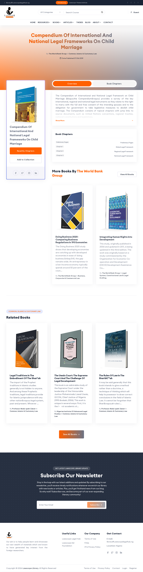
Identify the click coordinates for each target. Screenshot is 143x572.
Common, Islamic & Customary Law (83, 54)
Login (124, 568)
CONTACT (108, 22)
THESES (79, 22)
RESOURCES (44, 22)
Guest (134, 12)
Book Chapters (114, 83)
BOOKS (57, 22)
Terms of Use (90, 539)
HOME (32, 22)
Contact (116, 568)
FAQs (86, 543)
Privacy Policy (104, 568)
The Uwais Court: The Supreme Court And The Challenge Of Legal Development (71, 378)
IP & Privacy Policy (92, 547)
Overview (72, 83)
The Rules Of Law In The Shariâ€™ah (111, 377)
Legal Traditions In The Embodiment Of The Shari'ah (25, 377)
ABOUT (97, 22)
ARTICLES (68, 22)
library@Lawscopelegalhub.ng (16, 3)
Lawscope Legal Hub (71, 539)
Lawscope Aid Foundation (68, 544)
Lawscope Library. (31, 568)
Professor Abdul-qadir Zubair (24, 409)
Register (133, 568)
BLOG (87, 22)
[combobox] (51, 12)
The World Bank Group (58, 54)
